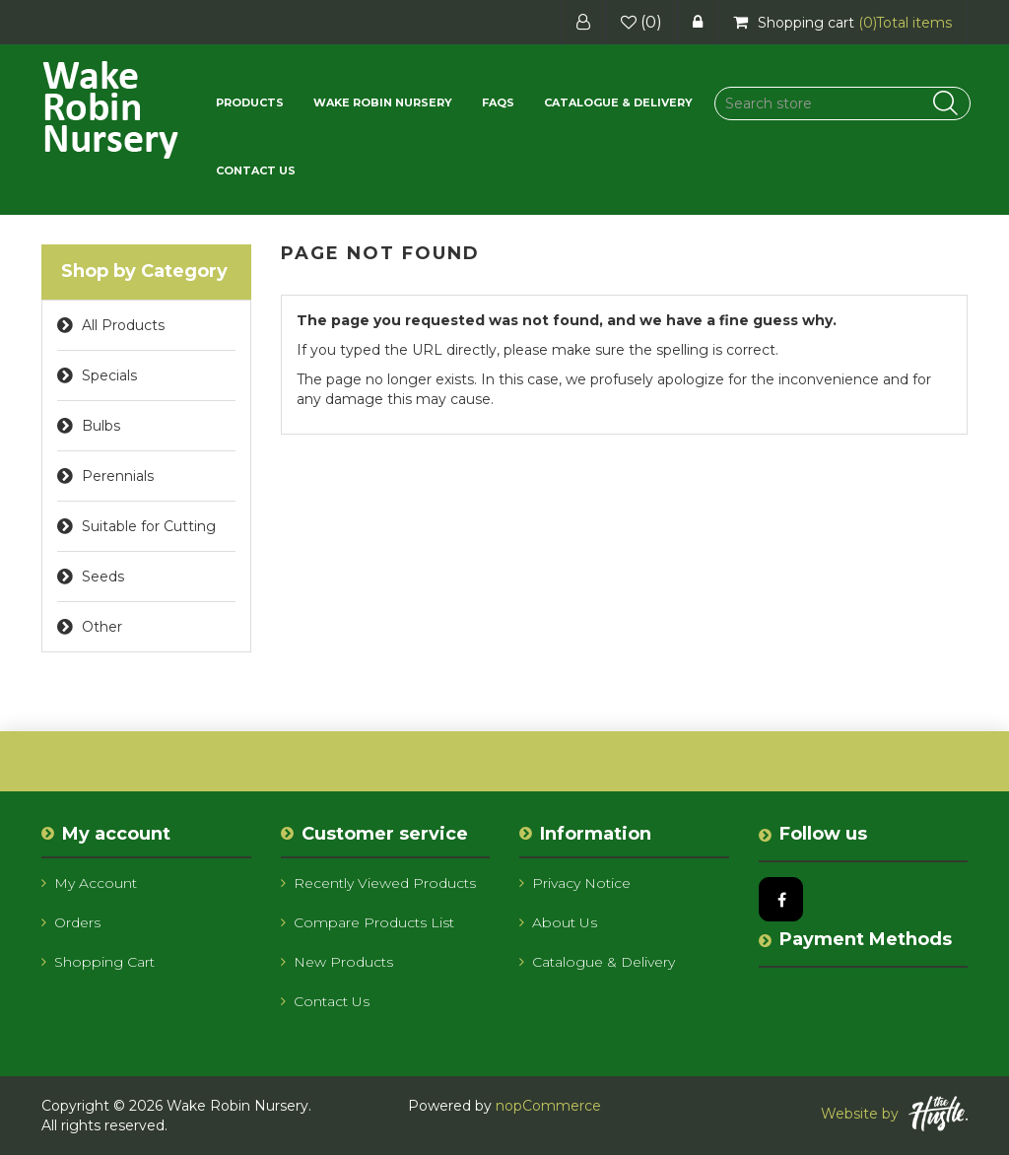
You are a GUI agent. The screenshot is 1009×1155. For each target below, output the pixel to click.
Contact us (256, 170)
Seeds (103, 576)
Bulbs (101, 426)
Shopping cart (98, 962)
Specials (109, 375)
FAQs (498, 102)
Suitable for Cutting (149, 526)
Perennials (118, 476)
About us (558, 922)
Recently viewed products (378, 883)
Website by (894, 1114)
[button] (250, 103)
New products (337, 962)
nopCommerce (548, 1106)
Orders (71, 922)
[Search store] (842, 103)
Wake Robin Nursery (382, 102)
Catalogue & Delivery (618, 102)
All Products (123, 325)
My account (89, 883)
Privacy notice (575, 883)
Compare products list (367, 922)
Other (102, 627)
